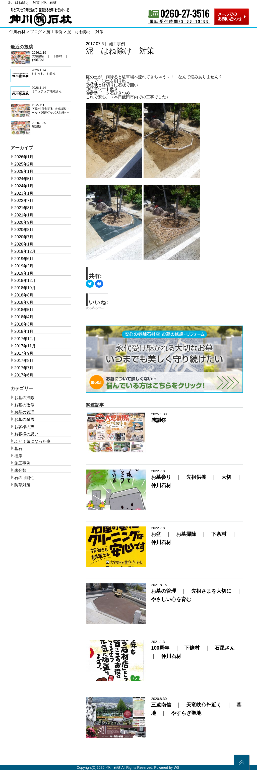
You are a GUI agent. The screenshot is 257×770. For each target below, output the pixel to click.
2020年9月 (24, 222)
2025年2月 (24, 164)
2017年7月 (24, 368)
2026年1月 (24, 157)
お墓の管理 (24, 412)
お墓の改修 (24, 405)
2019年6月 (24, 259)
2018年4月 (24, 317)
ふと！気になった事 (32, 441)
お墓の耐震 (24, 419)
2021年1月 (24, 215)
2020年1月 (24, 244)
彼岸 (18, 456)
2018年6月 (24, 302)
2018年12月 (25, 280)
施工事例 (117, 44)
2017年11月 (25, 346)
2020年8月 (24, 229)
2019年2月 (24, 266)
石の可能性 (24, 478)
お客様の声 (24, 427)
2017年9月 (24, 353)
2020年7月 (24, 237)
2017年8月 (24, 360)
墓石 (18, 448)
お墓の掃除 (24, 398)
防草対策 (22, 485)
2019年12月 (25, 251)
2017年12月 (25, 339)
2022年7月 (24, 200)
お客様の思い (26, 434)
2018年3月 (24, 324)
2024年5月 (24, 179)
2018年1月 (24, 331)
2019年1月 (24, 273)
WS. (177, 767)
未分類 (20, 470)
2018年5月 (24, 309)
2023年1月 (24, 193)
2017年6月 (24, 375)
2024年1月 (24, 186)
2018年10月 (25, 288)
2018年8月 (24, 295)
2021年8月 (24, 208)
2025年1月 (24, 171)
